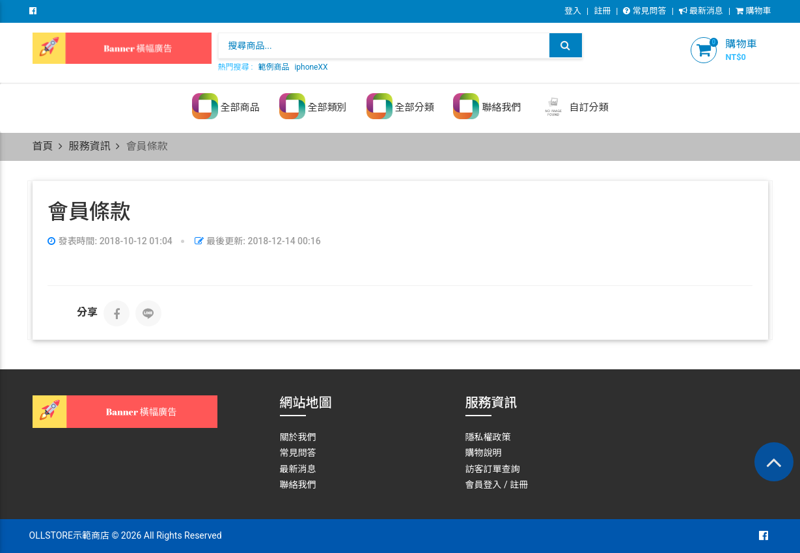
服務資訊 (89, 146)
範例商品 (273, 67)
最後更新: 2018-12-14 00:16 (258, 241)
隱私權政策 (488, 437)
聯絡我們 (298, 484)
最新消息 (701, 11)
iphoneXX (310, 67)
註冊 (602, 11)
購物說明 (483, 452)
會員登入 (483, 484)
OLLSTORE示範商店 (69, 535)
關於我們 (298, 437)
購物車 (753, 11)
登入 (572, 11)
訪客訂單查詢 (492, 469)
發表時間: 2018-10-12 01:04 (110, 241)
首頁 (43, 146)
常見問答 (644, 11)
